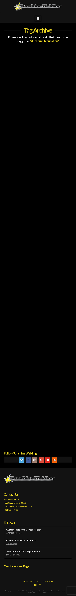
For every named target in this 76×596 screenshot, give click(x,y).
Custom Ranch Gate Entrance (21, 540)
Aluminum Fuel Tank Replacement (23, 551)
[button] (38, 18)
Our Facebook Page (16, 566)
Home (25, 581)
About (32, 581)
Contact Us (48, 581)
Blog (39, 581)
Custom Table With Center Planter (23, 529)
